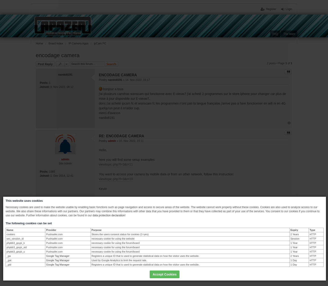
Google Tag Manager (57, 256)
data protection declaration (109, 215)
